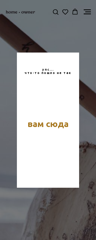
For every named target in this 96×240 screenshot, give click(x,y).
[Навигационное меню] (87, 12)
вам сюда (48, 124)
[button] (55, 12)
